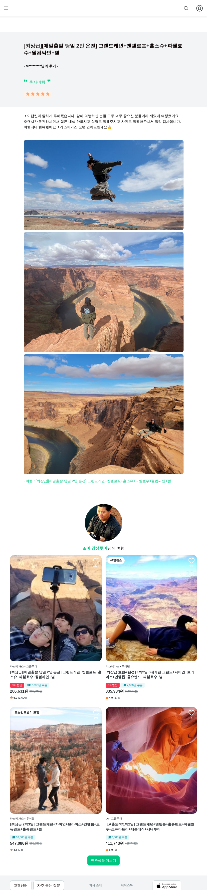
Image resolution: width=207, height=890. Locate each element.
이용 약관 (95, 827)
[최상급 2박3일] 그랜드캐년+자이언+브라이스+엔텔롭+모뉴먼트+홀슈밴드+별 (166, 639)
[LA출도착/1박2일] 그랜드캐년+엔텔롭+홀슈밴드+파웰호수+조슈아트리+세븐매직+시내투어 (38, 754)
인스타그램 (128, 819)
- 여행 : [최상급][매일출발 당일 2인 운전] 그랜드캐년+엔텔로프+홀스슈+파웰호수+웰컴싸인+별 (97, 482)
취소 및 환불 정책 (101, 842)
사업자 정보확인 (30, 878)
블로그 (127, 827)
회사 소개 (95, 812)
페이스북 (127, 812)
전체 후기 (127, 835)
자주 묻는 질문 (99, 857)
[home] (19, 10)
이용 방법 (95, 819)
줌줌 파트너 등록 (146, 8)
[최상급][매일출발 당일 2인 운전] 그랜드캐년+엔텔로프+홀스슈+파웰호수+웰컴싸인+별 (39, 639)
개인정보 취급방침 (101, 835)
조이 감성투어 (94, 549)
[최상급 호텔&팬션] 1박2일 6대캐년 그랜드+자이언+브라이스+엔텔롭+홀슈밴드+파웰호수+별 (102, 639)
